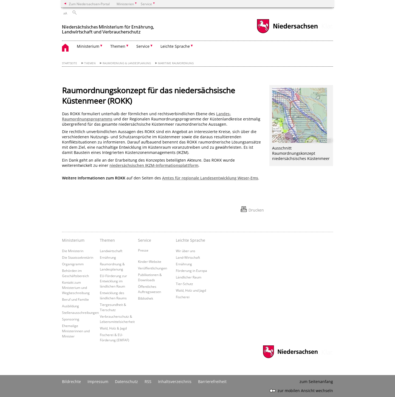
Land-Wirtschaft (188, 257)
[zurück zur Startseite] (108, 27)
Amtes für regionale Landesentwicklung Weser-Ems (210, 178)
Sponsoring (70, 319)
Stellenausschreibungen (80, 312)
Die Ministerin (72, 251)
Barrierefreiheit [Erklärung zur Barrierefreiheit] (212, 381)
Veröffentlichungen (152, 268)
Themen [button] (117, 46)
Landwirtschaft (111, 251)
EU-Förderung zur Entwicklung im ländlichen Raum (113, 281)
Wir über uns (185, 251)
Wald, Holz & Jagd (113, 328)
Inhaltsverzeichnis (174, 381)
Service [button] (142, 46)
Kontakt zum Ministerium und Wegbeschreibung (76, 287)
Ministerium (73, 240)
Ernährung (108, 257)
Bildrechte (71, 381)
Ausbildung (70, 306)
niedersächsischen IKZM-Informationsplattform (153, 165)
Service (144, 240)
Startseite (69, 63)
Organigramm (73, 264)
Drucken (256, 210)
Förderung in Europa (191, 270)
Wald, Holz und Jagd (191, 290)
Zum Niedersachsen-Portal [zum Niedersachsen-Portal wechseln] (89, 4)
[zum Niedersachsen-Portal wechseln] (287, 32)
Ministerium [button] (88, 46)
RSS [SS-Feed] (148, 381)
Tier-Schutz (184, 283)
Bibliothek (145, 298)
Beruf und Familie (75, 299)
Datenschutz (126, 381)
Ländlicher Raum (188, 277)
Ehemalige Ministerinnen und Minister (76, 330)
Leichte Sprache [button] (175, 46)
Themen (90, 63)
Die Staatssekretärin (77, 257)
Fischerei (183, 297)
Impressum (98, 381)
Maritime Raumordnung (176, 63)
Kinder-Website (149, 261)
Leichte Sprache (190, 240)
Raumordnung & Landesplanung (127, 63)
